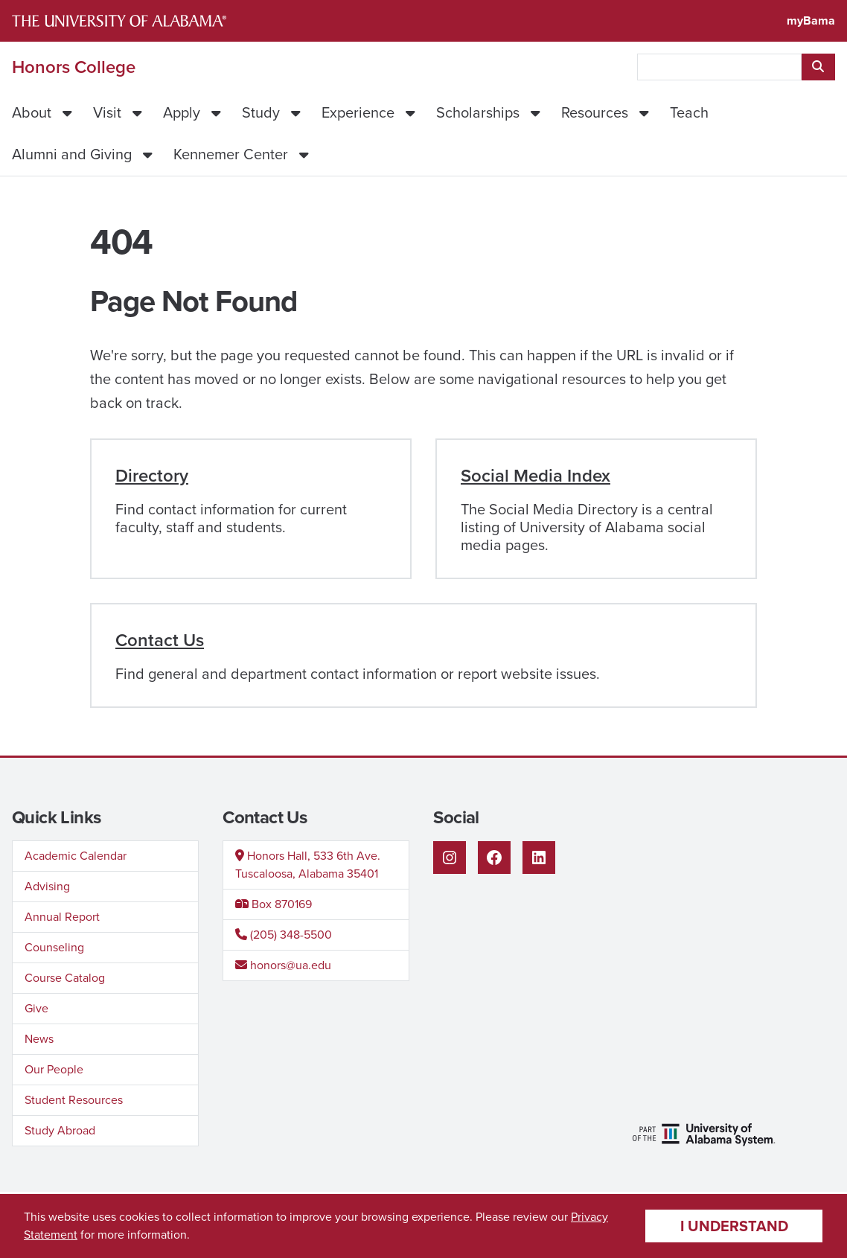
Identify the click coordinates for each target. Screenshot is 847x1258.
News (39, 1038)
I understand (734, 1226)
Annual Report (62, 916)
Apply (181, 112)
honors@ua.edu (283, 965)
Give (36, 1008)
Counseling (54, 947)
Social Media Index (535, 475)
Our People (54, 1069)
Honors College (73, 67)
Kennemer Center (230, 154)
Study (261, 112)
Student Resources (74, 1099)
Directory (151, 475)
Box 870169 (273, 904)
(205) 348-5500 (283, 934)
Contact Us (159, 640)
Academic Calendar (76, 855)
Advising (47, 886)
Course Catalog (65, 977)
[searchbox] (719, 67)
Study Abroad (60, 1130)
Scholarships (478, 112)
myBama (811, 20)
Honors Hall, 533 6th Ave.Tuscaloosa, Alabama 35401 (307, 864)
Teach (689, 112)
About (31, 112)
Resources (594, 112)
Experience (358, 112)
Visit (107, 112)
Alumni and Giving (72, 154)
